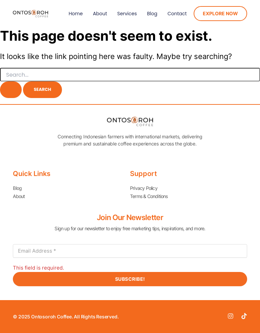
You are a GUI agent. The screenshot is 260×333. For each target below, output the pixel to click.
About (100, 13)
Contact (177, 13)
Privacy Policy (143, 188)
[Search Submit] (11, 89)
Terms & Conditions (149, 196)
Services (127, 13)
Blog (152, 13)
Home (76, 13)
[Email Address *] (130, 251)
